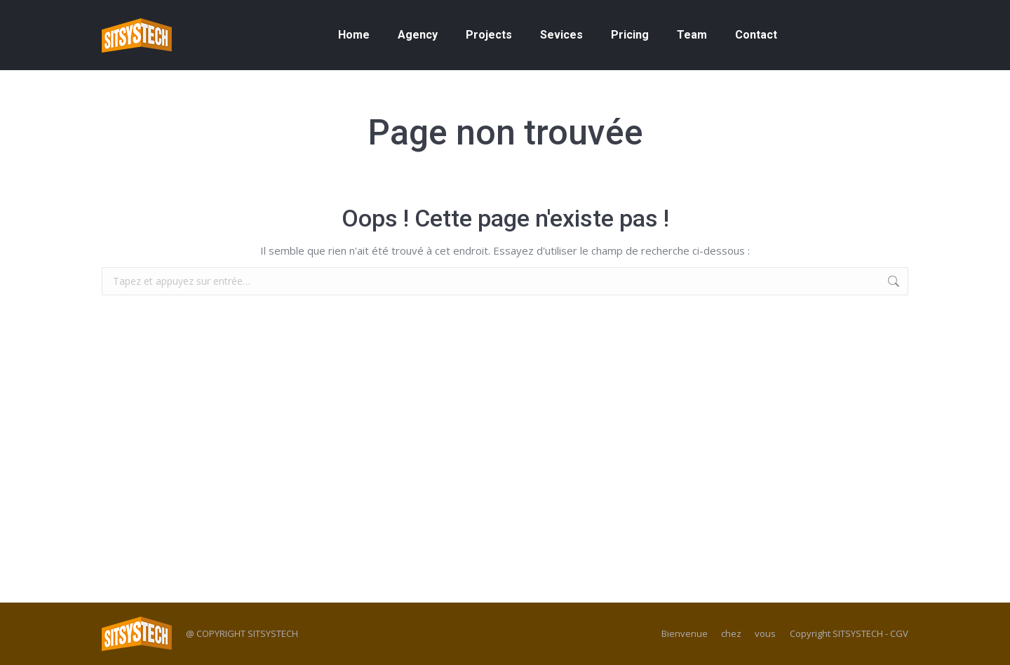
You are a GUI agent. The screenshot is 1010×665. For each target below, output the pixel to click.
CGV (899, 633)
